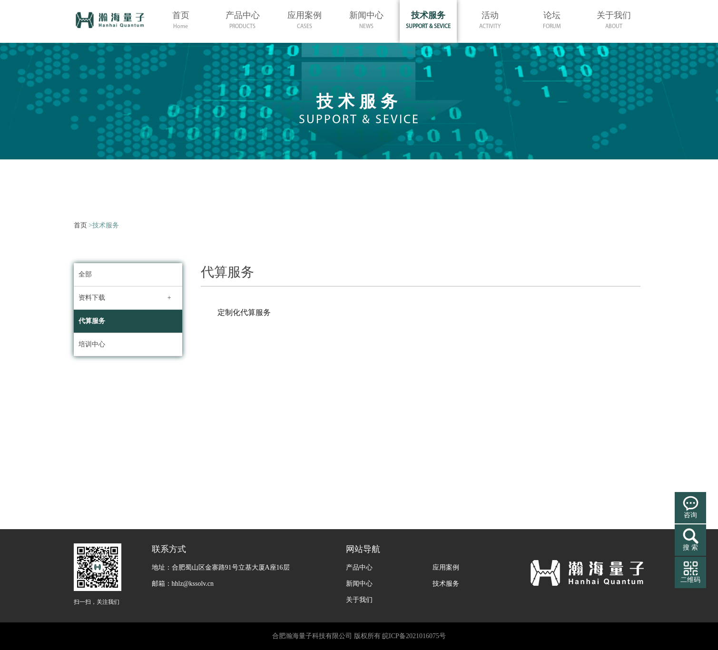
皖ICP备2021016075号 (414, 636)
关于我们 (359, 599)
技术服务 (446, 583)
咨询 (690, 515)
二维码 (690, 579)
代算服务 (92, 321)
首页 (80, 225)
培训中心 (92, 344)
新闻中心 (359, 583)
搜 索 (690, 547)
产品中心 (359, 567)
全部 (85, 274)
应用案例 (446, 567)
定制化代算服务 (244, 312)
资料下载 (92, 297)
